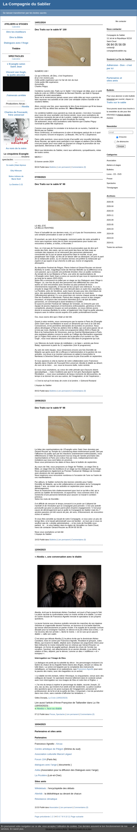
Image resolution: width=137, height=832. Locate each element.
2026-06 (110, 202)
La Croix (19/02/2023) (58, 698)
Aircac (59, 743)
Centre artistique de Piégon (49, 749)
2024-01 (110, 243)
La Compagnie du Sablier (27, 4)
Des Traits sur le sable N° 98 (50, 407)
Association (111, 161)
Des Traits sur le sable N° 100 (50, 29)
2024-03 (110, 238)
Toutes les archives (114, 247)
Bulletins (110, 170)
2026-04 (110, 206)
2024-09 (110, 234)
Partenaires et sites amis (48, 731)
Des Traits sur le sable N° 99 (50, 184)
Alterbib (39, 793)
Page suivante (77, 817)
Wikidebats (40, 788)
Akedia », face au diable (49, 708)
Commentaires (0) (79, 167)
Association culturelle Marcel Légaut (53, 754)
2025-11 (110, 215)
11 (69, 817)
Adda (37, 770)
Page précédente (42, 817)
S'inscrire (121, 137)
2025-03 (110, 229)
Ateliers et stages (114, 165)
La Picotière (41, 775)
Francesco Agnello (85, 669)
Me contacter (121, 21)
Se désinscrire (121, 142)
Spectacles (111, 183)
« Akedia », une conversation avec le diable (58, 556)
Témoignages (112, 188)
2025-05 (110, 225)
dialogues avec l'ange (46, 764)
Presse (109, 179)
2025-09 (110, 220)
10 (66, 817)
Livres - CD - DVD (114, 174)
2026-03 (110, 211)
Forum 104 (40, 759)
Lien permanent (64, 167)
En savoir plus (16, 829)
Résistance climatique (46, 799)
